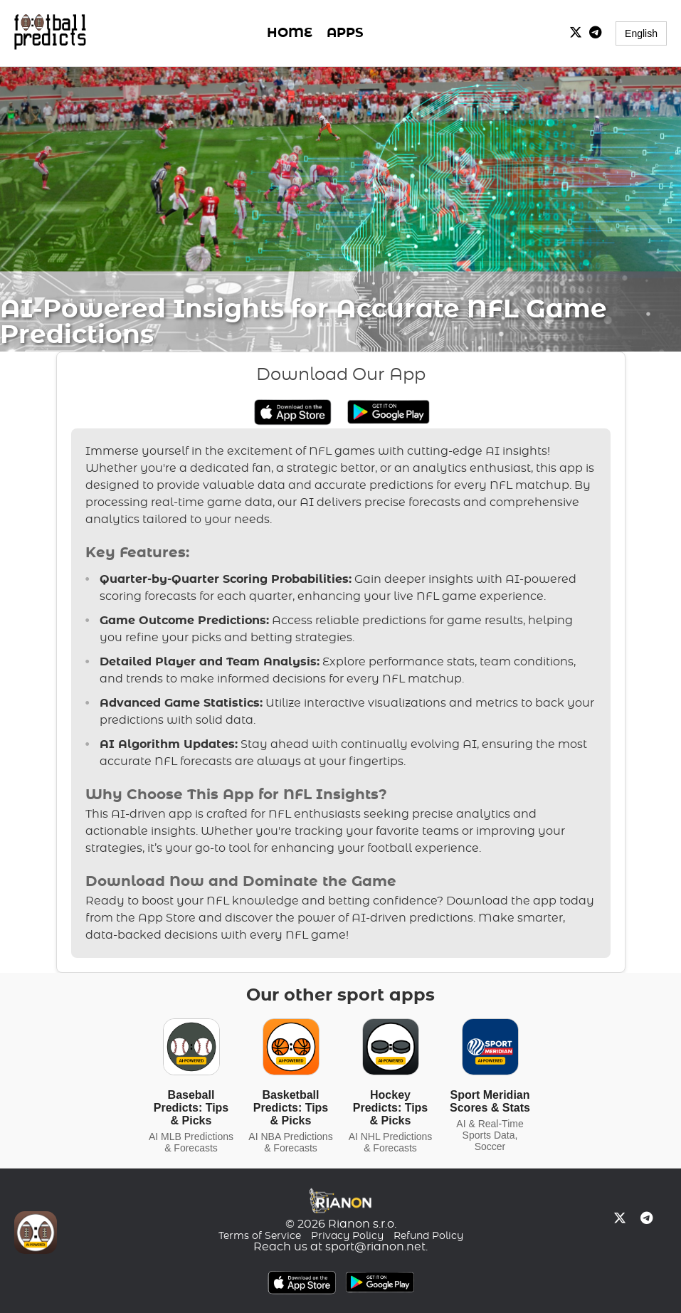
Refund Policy (428, 1236)
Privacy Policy (347, 1236)
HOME (289, 33)
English (641, 33)
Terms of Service (259, 1236)
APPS (345, 33)
